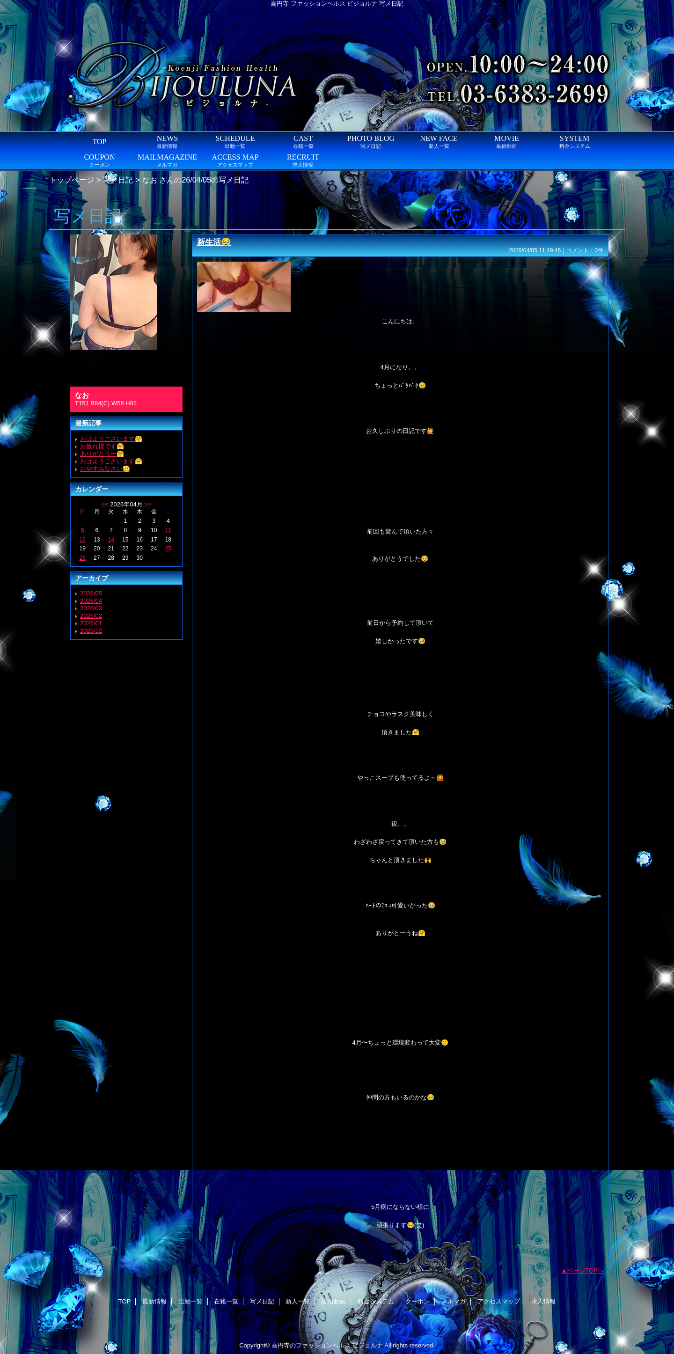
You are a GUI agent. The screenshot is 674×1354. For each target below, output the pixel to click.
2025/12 (91, 630)
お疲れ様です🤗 (102, 446)
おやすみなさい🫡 (105, 468)
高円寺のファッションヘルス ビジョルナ (327, 1345)
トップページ (71, 180)
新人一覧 (298, 1301)
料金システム (376, 1301)
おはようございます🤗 (111, 438)
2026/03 (91, 608)
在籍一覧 (226, 1301)
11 (168, 530)
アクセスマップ (498, 1301)
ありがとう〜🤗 (102, 453)
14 (111, 539)
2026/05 (91, 593)
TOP (99, 142)
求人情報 (543, 1301)
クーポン (417, 1301)
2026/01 (91, 623)
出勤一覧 (190, 1301)
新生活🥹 (214, 242)
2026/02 (91, 615)
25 (168, 548)
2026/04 (91, 600)
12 (83, 539)
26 (83, 558)
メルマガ (453, 1301)
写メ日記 (118, 180)
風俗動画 (334, 1301)
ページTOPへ (585, 1270)
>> (147, 504)
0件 (598, 250)
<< (104, 504)
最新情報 (154, 1301)
